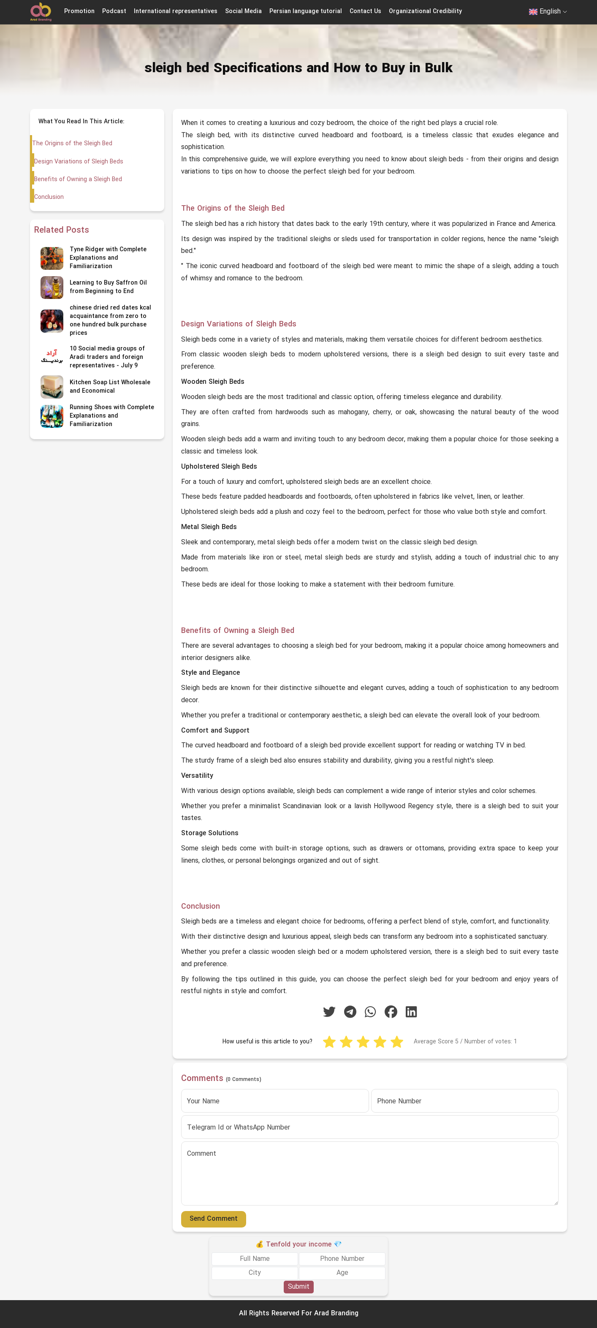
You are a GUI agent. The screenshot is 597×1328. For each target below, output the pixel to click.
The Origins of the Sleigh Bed (72, 144)
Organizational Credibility (425, 12)
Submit (298, 1287)
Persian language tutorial (305, 12)
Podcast (114, 12)
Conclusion (48, 197)
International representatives (175, 12)
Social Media (243, 12)
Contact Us (365, 12)
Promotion (79, 12)
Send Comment (214, 1219)
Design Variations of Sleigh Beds (78, 162)
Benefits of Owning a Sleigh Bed (78, 180)
